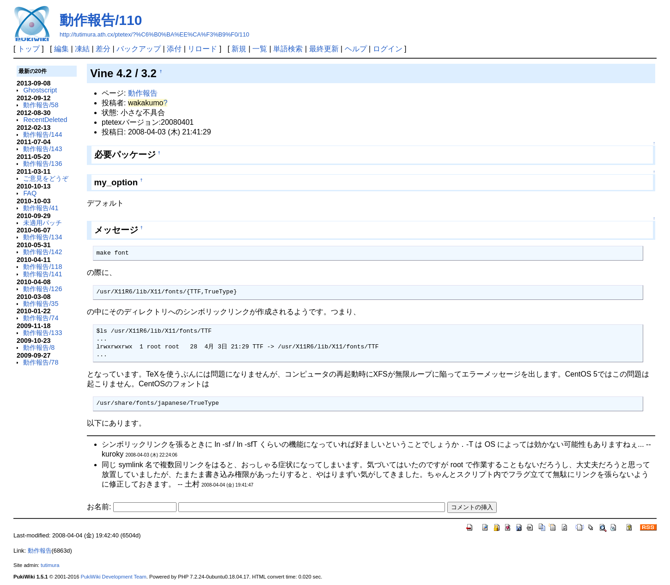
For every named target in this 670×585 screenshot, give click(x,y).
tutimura (50, 565)
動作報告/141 (42, 274)
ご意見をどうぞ (45, 178)
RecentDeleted (45, 119)
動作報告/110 (101, 20)
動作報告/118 (42, 266)
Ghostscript (40, 90)
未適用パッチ (42, 222)
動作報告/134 (42, 237)
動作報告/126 (42, 288)
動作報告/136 (42, 163)
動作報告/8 (39, 347)
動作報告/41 (40, 208)
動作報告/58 (40, 105)
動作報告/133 (42, 332)
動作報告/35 (40, 303)
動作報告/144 (42, 134)
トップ (29, 49)
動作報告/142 (42, 252)
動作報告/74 (40, 318)
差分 (103, 49)
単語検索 (288, 49)
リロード (202, 49)
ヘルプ (356, 49)
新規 (238, 49)
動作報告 (143, 93)
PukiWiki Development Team (113, 576)
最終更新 (324, 49)
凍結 (82, 49)
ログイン (387, 49)
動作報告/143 (42, 148)
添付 (174, 49)
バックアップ (138, 49)
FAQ (30, 193)
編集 (61, 49)
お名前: (100, 507)
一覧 (259, 49)
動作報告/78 (40, 362)
